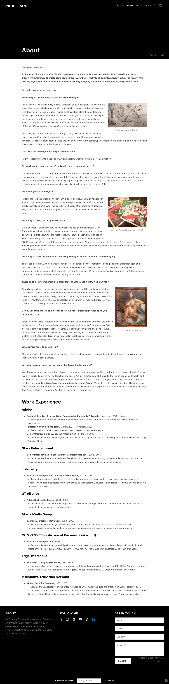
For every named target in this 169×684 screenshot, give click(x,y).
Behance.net (134, 271)
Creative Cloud (34, 390)
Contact (146, 5)
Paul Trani (16, 6)
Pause (153, 55)
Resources (133, 5)
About (119, 5)
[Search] (154, 5)
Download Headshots (32, 67)
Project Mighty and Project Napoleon (50, 339)
